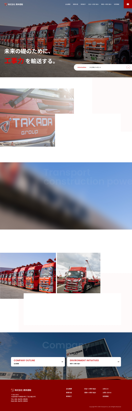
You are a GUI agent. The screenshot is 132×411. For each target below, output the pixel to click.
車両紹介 (83, 4)
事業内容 (75, 4)
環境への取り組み (106, 4)
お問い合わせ (107, 392)
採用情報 (116, 4)
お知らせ (106, 388)
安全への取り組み (93, 4)
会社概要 (67, 4)
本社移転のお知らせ (95, 67)
